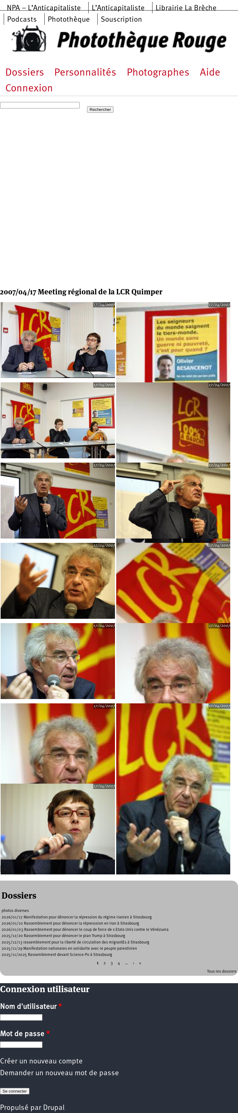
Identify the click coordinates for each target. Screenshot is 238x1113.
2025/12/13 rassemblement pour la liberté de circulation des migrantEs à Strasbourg (75, 942)
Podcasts (22, 20)
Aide (210, 73)
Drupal (53, 1108)
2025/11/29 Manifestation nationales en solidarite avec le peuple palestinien (69, 949)
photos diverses (15, 911)
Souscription (121, 20)
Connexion (29, 89)
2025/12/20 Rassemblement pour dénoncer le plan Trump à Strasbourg (63, 936)
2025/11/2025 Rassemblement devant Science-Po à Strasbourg (57, 955)
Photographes (158, 73)
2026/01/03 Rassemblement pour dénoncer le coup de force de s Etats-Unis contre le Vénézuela (85, 930)
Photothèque (69, 20)
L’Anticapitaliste (118, 8)
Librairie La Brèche (186, 8)
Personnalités (85, 73)
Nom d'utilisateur (31, 1007)
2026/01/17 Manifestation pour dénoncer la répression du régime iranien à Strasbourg (77, 917)
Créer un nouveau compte (41, 1061)
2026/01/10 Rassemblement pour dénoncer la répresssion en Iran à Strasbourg (70, 924)
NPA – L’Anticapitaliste (44, 8)
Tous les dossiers (221, 972)
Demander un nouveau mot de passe (59, 1073)
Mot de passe (25, 1034)
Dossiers (24, 73)
